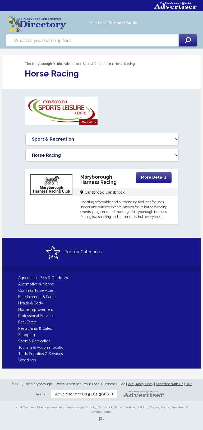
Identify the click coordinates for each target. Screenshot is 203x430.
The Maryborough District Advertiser (52, 64)
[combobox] (92, 40)
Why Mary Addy (140, 384)
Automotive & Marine (36, 284)
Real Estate (27, 322)
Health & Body (30, 303)
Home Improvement (35, 309)
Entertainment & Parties (37, 297)
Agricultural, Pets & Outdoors (43, 278)
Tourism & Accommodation (42, 347)
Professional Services (36, 316)
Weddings (27, 360)
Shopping (26, 335)
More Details (154, 177)
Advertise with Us (169, 384)
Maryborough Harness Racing (98, 179)
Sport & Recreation (97, 64)
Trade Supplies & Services (40, 354)
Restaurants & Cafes (35, 328)
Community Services (36, 290)
